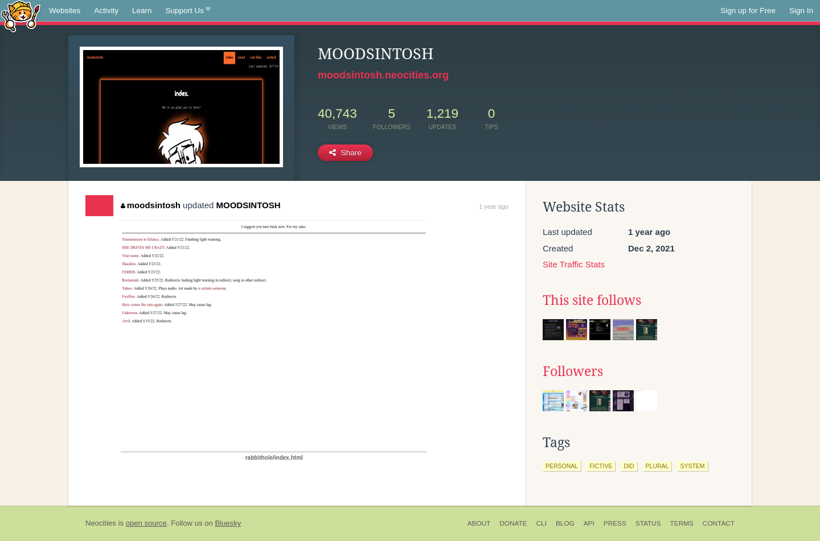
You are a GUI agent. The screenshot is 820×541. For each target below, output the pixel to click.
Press (615, 523)
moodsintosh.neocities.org (383, 75)
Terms (682, 523)
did (629, 465)
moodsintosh (151, 205)
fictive (600, 465)
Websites (64, 10)
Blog (565, 523)
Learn (142, 10)
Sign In (801, 10)
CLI (541, 523)
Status (648, 523)
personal (562, 465)
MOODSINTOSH (248, 205)
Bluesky (228, 523)
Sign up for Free (748, 10)
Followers (573, 371)
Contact (719, 523)
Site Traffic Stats (574, 264)
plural (657, 465)
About (479, 523)
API (589, 523)
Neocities (100, 523)
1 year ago (494, 206)
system (692, 465)
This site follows (592, 300)
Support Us (188, 10)
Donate (513, 523)
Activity (106, 10)
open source (146, 523)
